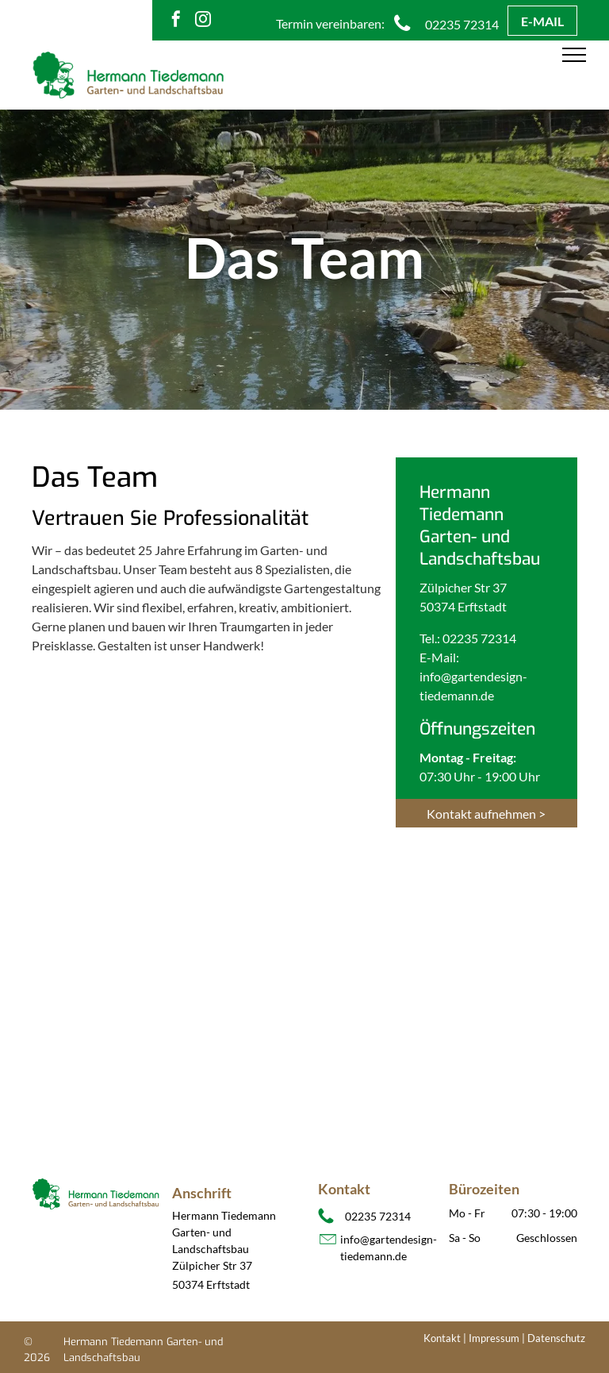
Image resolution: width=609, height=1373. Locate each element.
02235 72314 (479, 638)
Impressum (494, 1338)
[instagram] (203, 21)
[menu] (574, 54)
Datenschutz (556, 1338)
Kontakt (442, 1338)
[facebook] (176, 21)
